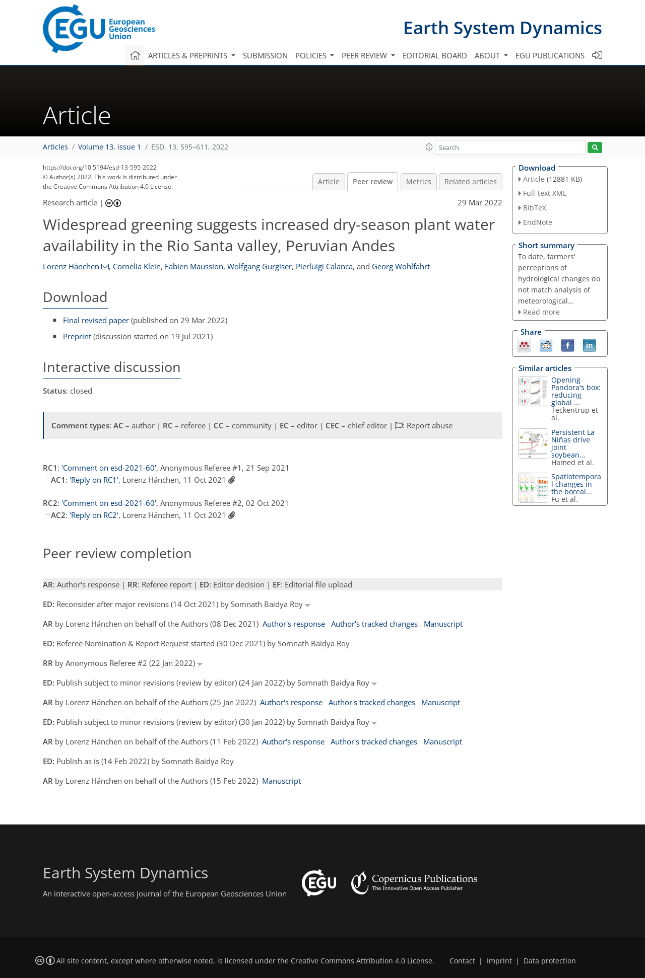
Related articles (470, 181)
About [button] (488, 55)
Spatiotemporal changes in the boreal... (576, 484)
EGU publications (550, 55)
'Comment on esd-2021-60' (108, 468)
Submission (265, 55)
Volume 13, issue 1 (109, 147)
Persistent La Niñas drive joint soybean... (573, 443)
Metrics (418, 181)
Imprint (499, 960)
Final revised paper (96, 320)
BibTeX (534, 207)
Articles (55, 147)
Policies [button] (312, 55)
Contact (462, 960)
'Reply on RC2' (94, 515)
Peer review (373, 181)
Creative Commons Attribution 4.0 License (361, 960)
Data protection (550, 960)
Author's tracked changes (374, 624)
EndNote (537, 222)
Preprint (77, 336)
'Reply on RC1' (94, 480)
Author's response (294, 624)
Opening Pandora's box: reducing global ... (576, 391)
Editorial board (435, 55)
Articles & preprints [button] (188, 55)
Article (329, 181)
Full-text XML (544, 193)
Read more (541, 312)
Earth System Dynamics (502, 27)
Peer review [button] (365, 55)
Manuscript (443, 624)
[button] (429, 147)
